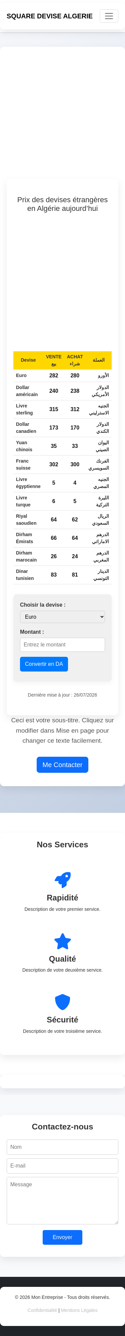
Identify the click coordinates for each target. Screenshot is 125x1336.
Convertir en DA (44, 664)
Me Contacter (62, 764)
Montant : (32, 632)
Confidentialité (42, 1310)
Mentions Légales (79, 1310)
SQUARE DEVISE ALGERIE (50, 16)
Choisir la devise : (43, 605)
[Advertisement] (62, 116)
